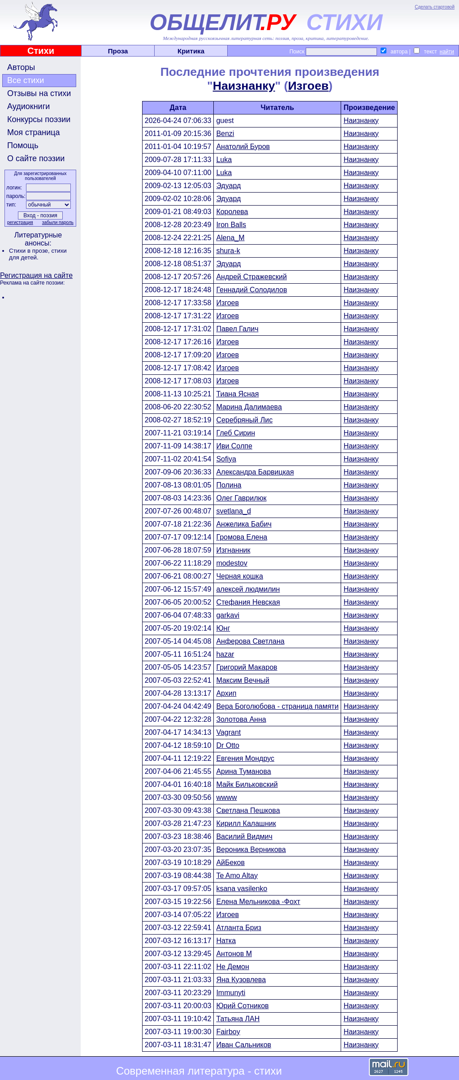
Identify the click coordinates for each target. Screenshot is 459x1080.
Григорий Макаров (246, 667)
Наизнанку (244, 85)
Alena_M (230, 237)
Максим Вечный (242, 680)
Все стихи (25, 80)
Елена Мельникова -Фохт (258, 901)
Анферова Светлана (250, 641)
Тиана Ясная (237, 394)
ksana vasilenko (241, 888)
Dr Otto (227, 745)
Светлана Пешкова (248, 810)
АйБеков (230, 862)
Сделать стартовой (435, 6)
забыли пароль (58, 222)
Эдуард (228, 185)
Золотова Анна (241, 719)
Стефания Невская (248, 602)
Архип (226, 693)
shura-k (228, 251)
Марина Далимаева (248, 407)
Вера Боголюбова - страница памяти (277, 706)
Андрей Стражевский (251, 277)
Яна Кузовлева (241, 979)
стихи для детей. (38, 254)
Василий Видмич (244, 836)
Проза (118, 51)
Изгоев (308, 85)
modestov (231, 563)
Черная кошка (239, 576)
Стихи (40, 51)
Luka (224, 159)
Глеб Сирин (235, 433)
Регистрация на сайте (36, 275)
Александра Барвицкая (255, 472)
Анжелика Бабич (243, 524)
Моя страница (33, 132)
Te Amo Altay (237, 875)
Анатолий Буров (243, 146)
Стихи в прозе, (30, 250)
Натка (226, 940)
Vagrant (228, 732)
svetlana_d (233, 511)
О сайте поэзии (36, 158)
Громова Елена (241, 537)
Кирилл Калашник (246, 823)
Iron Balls (231, 224)
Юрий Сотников (242, 1006)
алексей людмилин (248, 589)
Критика (191, 51)
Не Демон (232, 966)
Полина (228, 485)
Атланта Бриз (238, 927)
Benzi (225, 133)
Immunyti (230, 993)
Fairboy (228, 1032)
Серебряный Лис (244, 420)
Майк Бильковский (246, 784)
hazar (225, 654)
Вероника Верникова (251, 849)
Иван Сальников (243, 1045)
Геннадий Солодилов (251, 290)
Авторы (21, 67)
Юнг (223, 628)
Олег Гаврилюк (241, 498)
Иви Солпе (234, 446)
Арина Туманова (243, 771)
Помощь (23, 145)
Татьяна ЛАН (238, 1019)
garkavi (227, 615)
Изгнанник (233, 550)
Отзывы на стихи (39, 93)
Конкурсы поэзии (38, 119)
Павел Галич (237, 329)
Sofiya (226, 459)
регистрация (20, 222)
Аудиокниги (28, 106)
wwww (226, 797)
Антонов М (234, 953)
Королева (232, 211)
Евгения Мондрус (245, 758)
